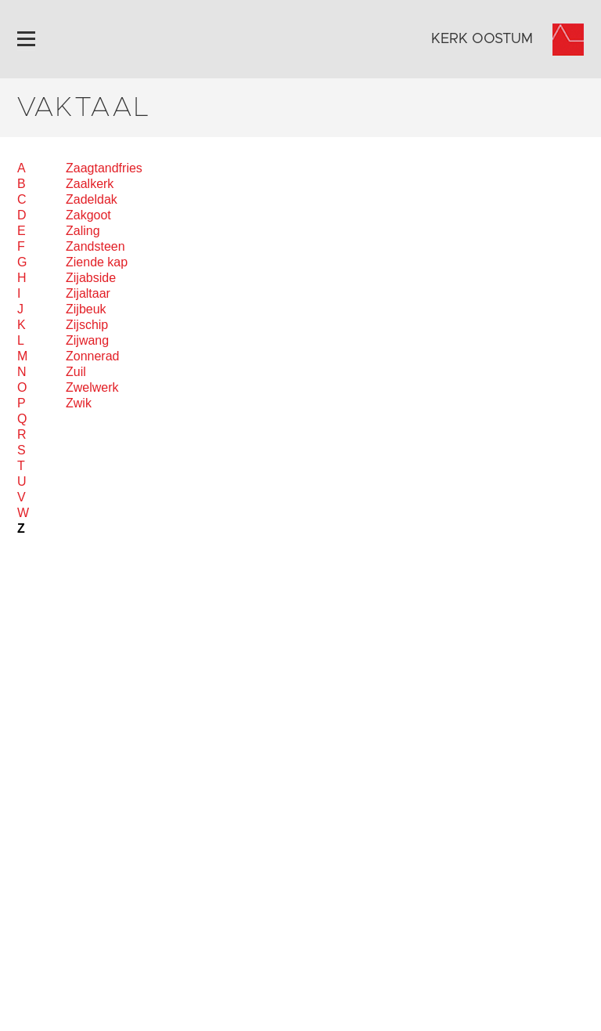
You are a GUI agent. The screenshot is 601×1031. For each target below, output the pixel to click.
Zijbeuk (86, 309)
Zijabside (91, 277)
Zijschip (87, 324)
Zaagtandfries (104, 168)
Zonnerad (93, 356)
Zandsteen (95, 246)
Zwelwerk (92, 387)
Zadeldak (91, 199)
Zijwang (87, 340)
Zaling (83, 230)
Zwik (79, 403)
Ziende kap (97, 262)
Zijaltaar (88, 293)
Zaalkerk (89, 183)
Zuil (76, 371)
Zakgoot (88, 215)
